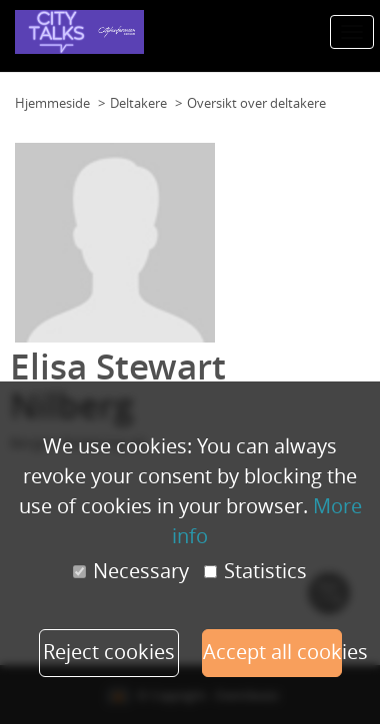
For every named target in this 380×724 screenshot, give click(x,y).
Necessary (131, 571)
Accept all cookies (272, 651)
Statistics (255, 571)
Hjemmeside (52, 103)
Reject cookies (109, 651)
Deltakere (138, 103)
